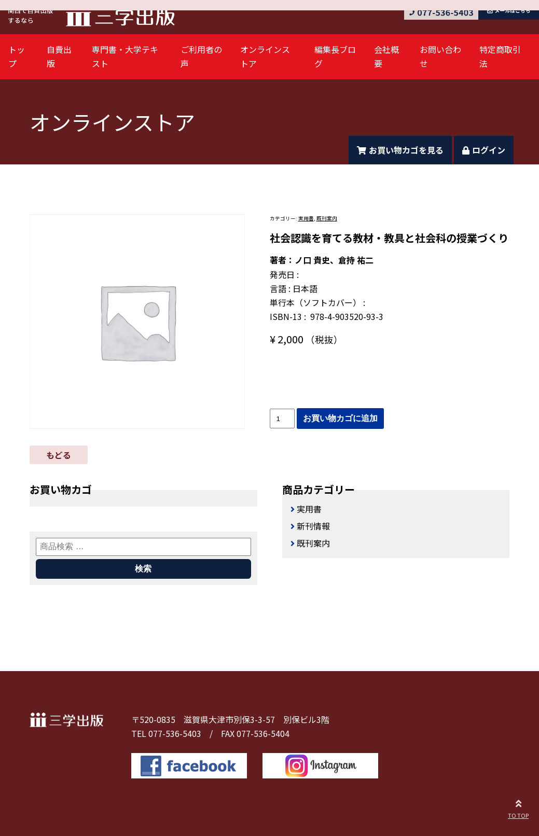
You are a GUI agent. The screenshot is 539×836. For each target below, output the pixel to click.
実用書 (306, 218)
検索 (143, 568)
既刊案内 (326, 218)
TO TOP (518, 807)
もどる (58, 455)
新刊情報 (313, 526)
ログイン (483, 150)
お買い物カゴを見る (400, 150)
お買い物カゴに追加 (340, 418)
